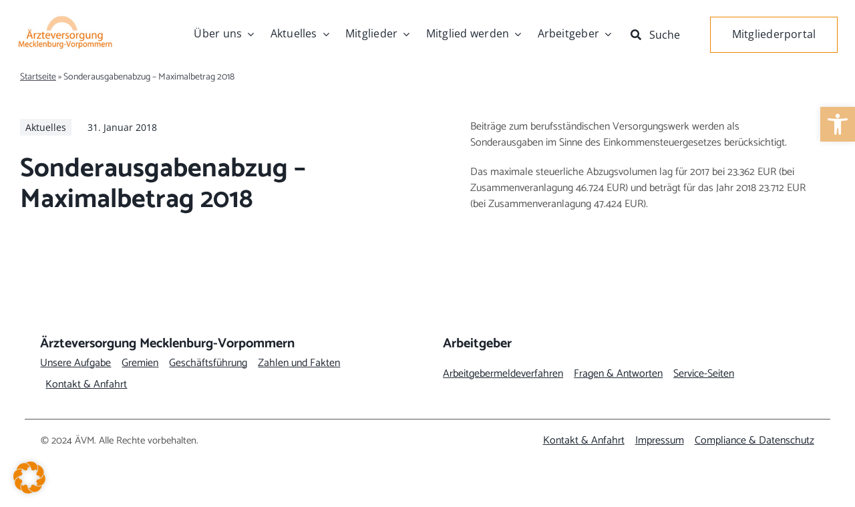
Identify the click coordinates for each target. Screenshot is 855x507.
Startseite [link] (38, 77)
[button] (29, 477)
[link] (837, 124)
